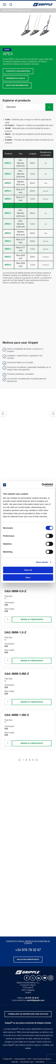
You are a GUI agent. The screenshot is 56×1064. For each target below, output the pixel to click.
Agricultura (21, 10)
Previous (2, 414)
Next (53, 414)
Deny (28, 577)
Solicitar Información (17, 85)
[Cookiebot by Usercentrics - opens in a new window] (41, 484)
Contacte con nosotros (18, 71)
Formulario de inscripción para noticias (28, 1014)
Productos (12, 10)
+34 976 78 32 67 (28, 950)
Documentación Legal (26, 1062)
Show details (42, 562)
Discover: (11, 107)
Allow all (28, 570)
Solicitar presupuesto (28, 959)
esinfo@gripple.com (35, 1000)
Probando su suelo (15, 78)
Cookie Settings (39, 1062)
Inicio (5, 10)
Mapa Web (15, 1062)
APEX (28, 10)
